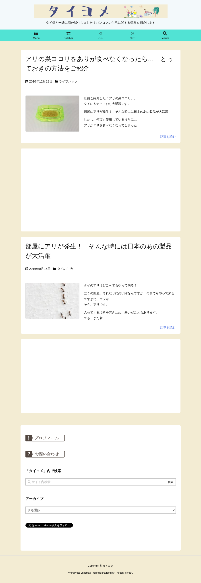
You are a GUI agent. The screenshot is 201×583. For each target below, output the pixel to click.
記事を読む (168, 136)
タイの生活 (65, 269)
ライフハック (68, 81)
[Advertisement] (100, 189)
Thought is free (123, 572)
